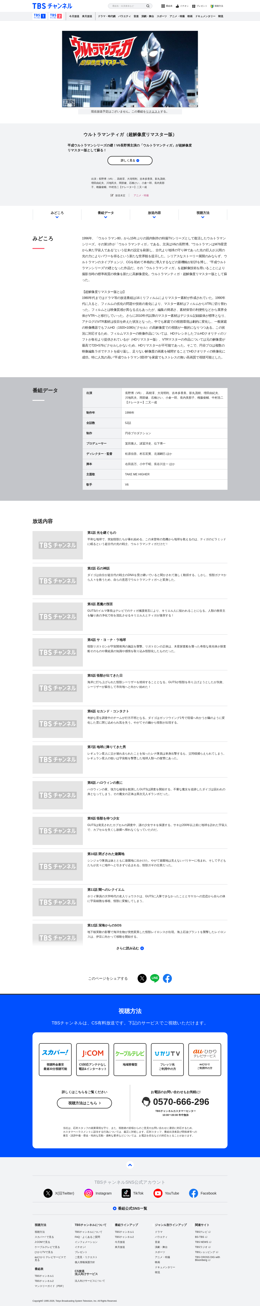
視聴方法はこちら (82, 1103)
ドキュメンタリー (205, 16)
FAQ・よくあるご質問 (87, 1236)
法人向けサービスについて (90, 1280)
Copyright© (37, 1301)
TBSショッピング (205, 1252)
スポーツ (162, 16)
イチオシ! (80, 1247)
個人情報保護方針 (85, 1262)
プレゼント (201, 6)
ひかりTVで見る (44, 1252)
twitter (142, 978)
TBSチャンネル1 (39, 16)
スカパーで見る (44, 1236)
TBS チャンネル (52, 6)
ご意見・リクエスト (86, 1257)
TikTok (138, 1193)
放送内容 (154, 213)
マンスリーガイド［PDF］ (50, 1286)
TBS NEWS (201, 1242)
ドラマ (158, 1231)
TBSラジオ (201, 1247)
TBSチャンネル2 (56, 16)
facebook (167, 978)
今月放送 (74, 16)
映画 (189, 16)
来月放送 (87, 16)
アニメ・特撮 (177, 16)
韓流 (220, 16)
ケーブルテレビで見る (47, 1247)
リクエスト (153, 111)
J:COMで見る (42, 1242)
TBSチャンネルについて (88, 1231)
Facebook (208, 1193)
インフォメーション (86, 1242)
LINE (154, 978)
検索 (148, 6)
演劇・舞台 (147, 16)
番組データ (106, 213)
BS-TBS (199, 1236)
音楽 (136, 16)
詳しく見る (128, 160)
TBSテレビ (201, 1231)
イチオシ (184, 6)
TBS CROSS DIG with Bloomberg (207, 1258)
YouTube (172, 1193)
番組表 (169, 6)
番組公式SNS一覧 (132, 1208)
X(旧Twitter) (64, 1193)
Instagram (104, 1193)
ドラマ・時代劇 (107, 16)
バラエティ (124, 16)
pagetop (130, 1165)
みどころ (57, 213)
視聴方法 (218, 6)
